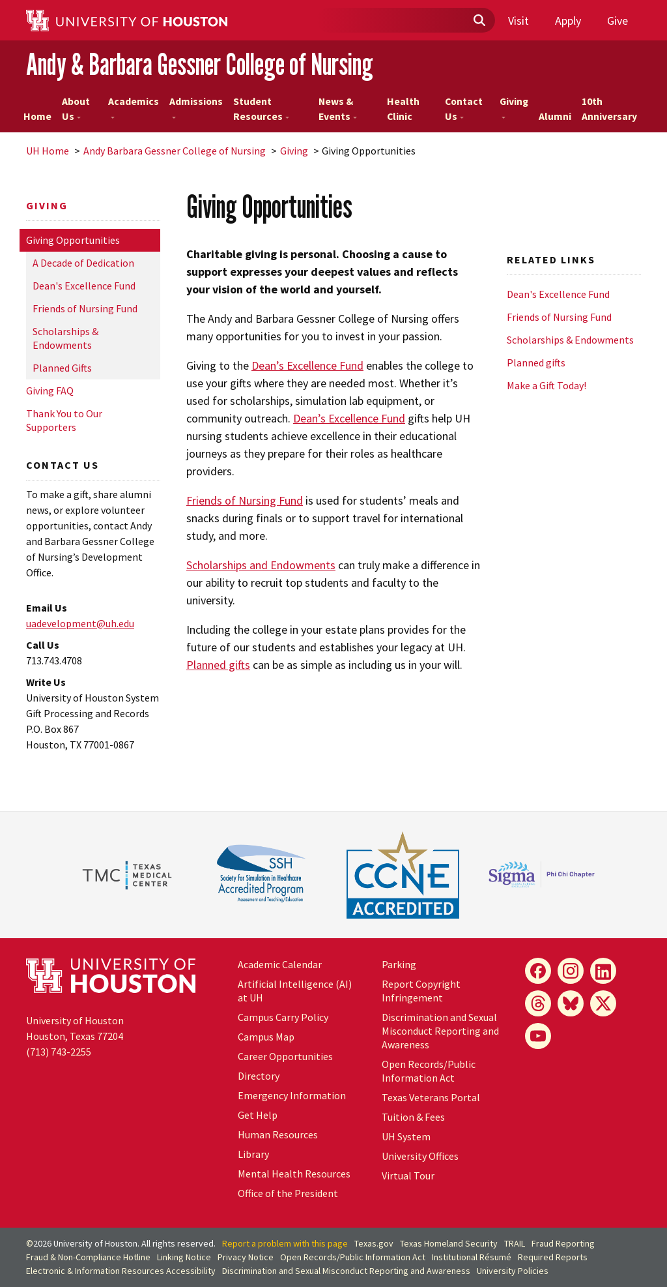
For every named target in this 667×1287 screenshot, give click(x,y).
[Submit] (479, 21)
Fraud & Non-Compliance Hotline (88, 1257)
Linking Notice (184, 1257)
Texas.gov (373, 1243)
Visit (518, 20)
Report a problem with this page (285, 1243)
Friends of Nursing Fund (85, 308)
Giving (514, 107)
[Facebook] (538, 971)
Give (617, 20)
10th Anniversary (609, 109)
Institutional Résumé (471, 1257)
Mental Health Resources (294, 1173)
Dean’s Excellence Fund (307, 365)
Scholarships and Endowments (260, 564)
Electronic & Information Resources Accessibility (121, 1271)
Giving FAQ (50, 390)
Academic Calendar (280, 964)
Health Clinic (403, 109)
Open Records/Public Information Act (428, 1071)
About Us (76, 109)
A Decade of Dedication (83, 262)
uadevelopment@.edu (80, 623)
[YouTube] (538, 1036)
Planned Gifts (62, 367)
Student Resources (261, 109)
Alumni (555, 116)
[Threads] (538, 1003)
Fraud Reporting (563, 1243)
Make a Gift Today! (546, 385)
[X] (603, 1003)
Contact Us (464, 109)
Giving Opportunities (73, 239)
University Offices (420, 1155)
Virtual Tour (408, 1175)
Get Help (257, 1114)
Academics (133, 107)
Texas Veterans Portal (431, 1097)
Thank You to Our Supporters (64, 420)
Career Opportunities (285, 1056)
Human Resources (278, 1134)
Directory (258, 1075)
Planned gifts (218, 664)
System (406, 1136)
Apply (568, 20)
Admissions (196, 107)
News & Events (338, 109)
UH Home (47, 150)
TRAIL (514, 1243)
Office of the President (288, 1193)
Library (253, 1154)
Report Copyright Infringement (421, 990)
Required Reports (553, 1257)
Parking (399, 964)
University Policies (512, 1271)
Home (37, 116)
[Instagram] (571, 971)
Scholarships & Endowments (65, 338)
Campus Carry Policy (283, 1017)
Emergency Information (292, 1095)
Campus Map (266, 1036)
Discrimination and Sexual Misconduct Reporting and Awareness (440, 1031)
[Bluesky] (571, 1003)
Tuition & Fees (413, 1116)
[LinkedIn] (603, 971)
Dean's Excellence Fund (84, 285)
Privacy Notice (246, 1257)
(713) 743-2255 (58, 1051)
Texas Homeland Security (449, 1243)
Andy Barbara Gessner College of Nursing (174, 150)
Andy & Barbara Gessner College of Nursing (199, 64)
